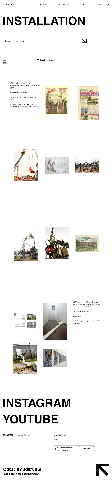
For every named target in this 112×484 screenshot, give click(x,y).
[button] (108, 4)
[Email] (73, 443)
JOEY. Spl (8, 4)
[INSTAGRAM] (40, 403)
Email (56, 439)
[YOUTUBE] (40, 419)
